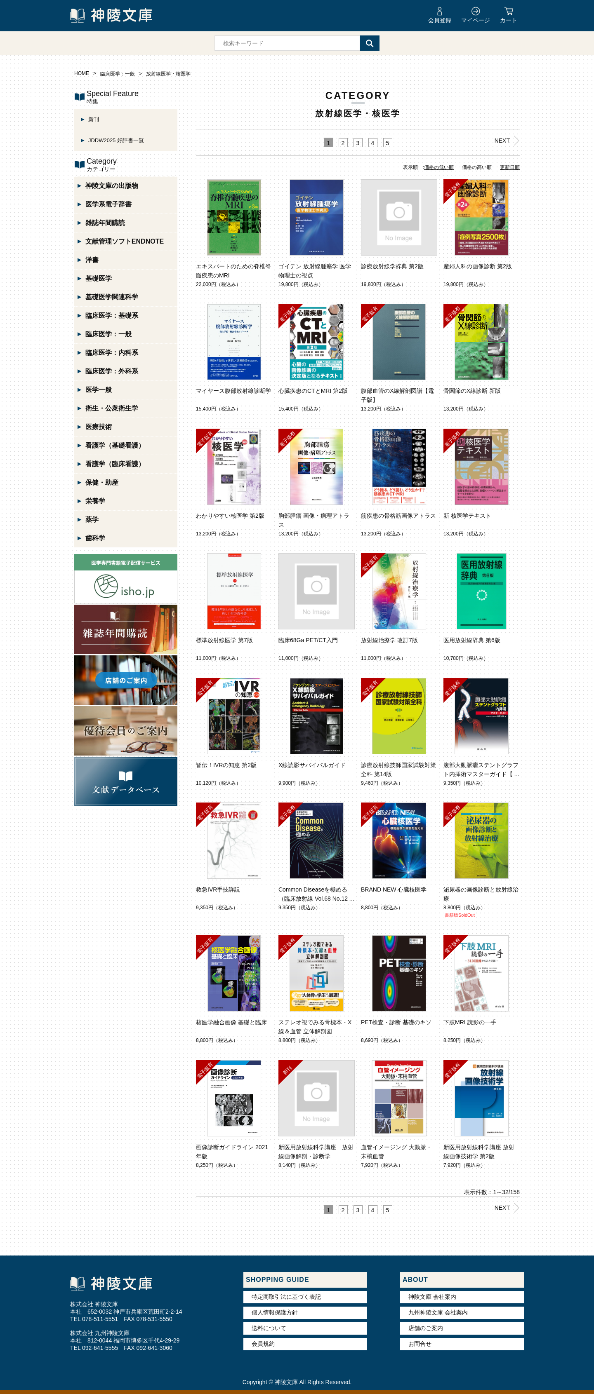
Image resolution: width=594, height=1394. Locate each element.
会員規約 (263, 1343)
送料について (269, 1328)
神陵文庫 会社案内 (432, 1296)
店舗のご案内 (425, 1328)
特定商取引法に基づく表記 (286, 1296)
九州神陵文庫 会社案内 (438, 1312)
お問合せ (419, 1343)
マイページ (475, 20)
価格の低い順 (439, 167)
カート (508, 20)
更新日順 (510, 167)
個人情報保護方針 (275, 1312)
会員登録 (439, 20)
